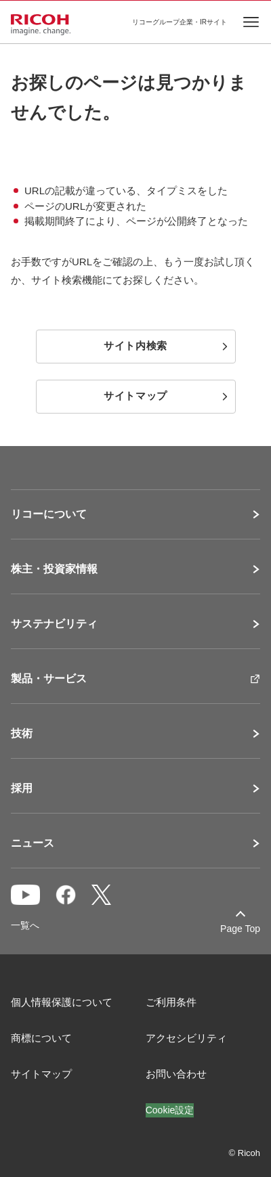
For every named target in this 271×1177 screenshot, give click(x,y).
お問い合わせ (176, 1074)
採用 (22, 788)
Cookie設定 (170, 1110)
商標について (41, 1038)
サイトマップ (41, 1074)
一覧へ (25, 925)
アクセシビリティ (186, 1038)
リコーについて (49, 514)
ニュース (32, 843)
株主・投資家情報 (54, 569)
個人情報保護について (61, 1002)
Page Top (240, 928)
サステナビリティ (54, 624)
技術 (22, 733)
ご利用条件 (171, 1002)
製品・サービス (49, 678)
